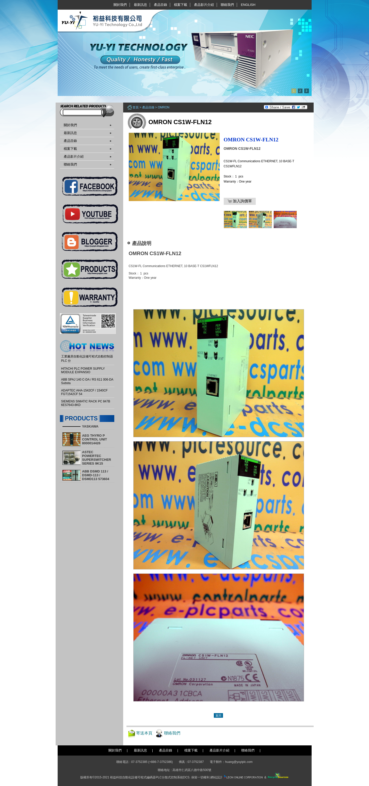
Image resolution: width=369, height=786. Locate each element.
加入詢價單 (240, 201)
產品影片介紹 (204, 5)
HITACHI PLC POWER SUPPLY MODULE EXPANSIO (83, 370)
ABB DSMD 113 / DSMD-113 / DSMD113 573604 (95, 475)
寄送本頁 (144, 733)
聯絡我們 (227, 5)
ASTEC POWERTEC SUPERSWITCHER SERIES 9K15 (96, 457)
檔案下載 (180, 5)
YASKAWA (90, 426)
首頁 (136, 107)
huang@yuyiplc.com (238, 762)
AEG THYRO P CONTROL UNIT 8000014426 (94, 439)
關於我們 (120, 5)
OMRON (163, 107)
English (248, 5)
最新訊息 (140, 5)
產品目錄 (160, 5)
